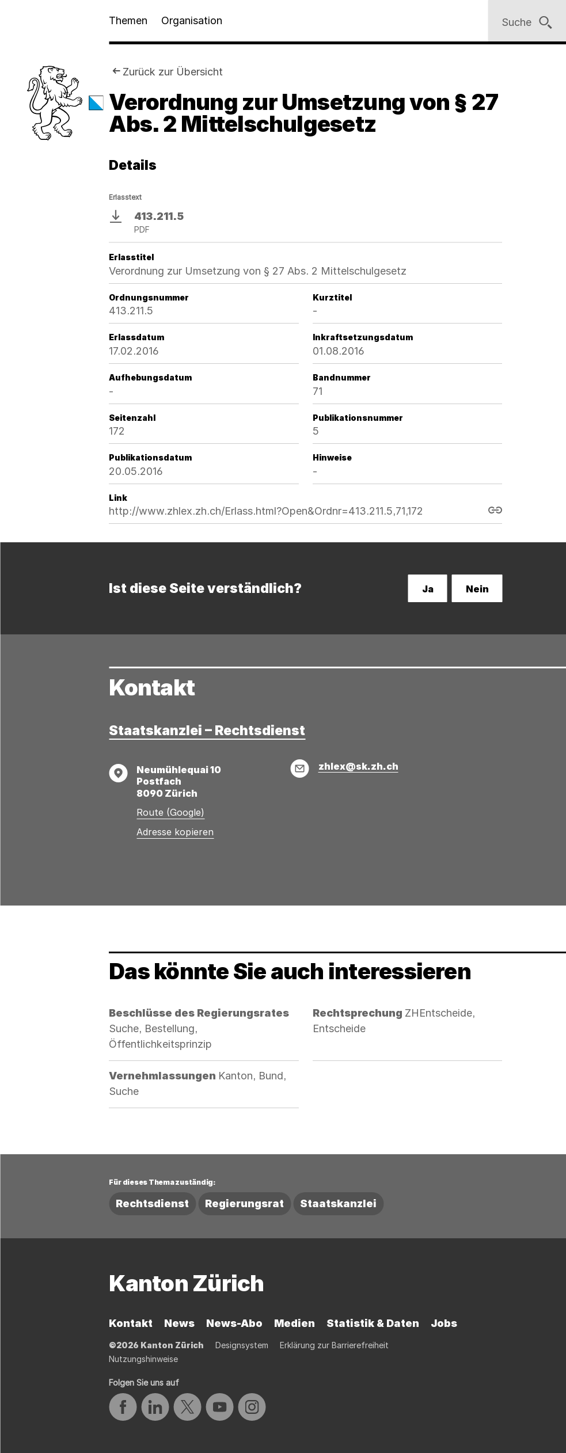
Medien (294, 1323)
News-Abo (234, 1323)
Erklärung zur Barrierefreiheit (334, 1345)
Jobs (444, 1323)
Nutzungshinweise (143, 1359)
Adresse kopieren (175, 832)
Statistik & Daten (372, 1323)
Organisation (191, 20)
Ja (428, 589)
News (179, 1323)
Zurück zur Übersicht (173, 72)
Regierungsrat (244, 1203)
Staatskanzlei (338, 1203)
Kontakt (131, 1323)
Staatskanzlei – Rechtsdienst (207, 730)
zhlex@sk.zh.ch (358, 766)
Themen (128, 20)
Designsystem (241, 1345)
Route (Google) (170, 812)
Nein (477, 589)
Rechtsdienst (152, 1203)
